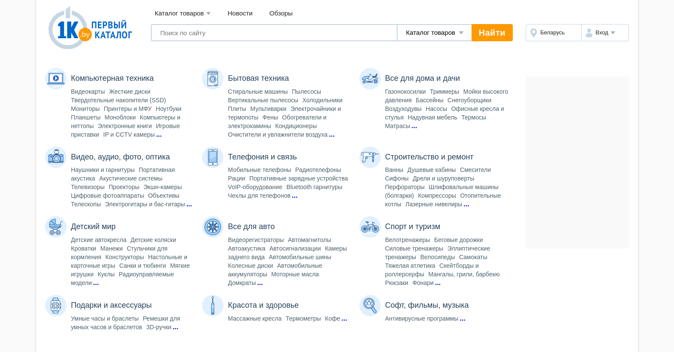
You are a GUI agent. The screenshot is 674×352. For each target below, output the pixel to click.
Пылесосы (306, 91)
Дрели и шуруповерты (443, 178)
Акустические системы (130, 178)
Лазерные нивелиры (433, 204)
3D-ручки (158, 327)
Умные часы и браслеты (105, 318)
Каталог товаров (183, 13)
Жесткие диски (130, 91)
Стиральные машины (258, 91)
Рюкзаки (396, 282)
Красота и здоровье (263, 305)
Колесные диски (250, 265)
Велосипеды (437, 257)
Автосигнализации (295, 248)
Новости (240, 13)
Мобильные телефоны (259, 169)
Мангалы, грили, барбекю (463, 274)
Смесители (475, 169)
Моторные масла (295, 274)
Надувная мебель (432, 117)
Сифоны (397, 178)
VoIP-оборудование (255, 187)
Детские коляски (153, 239)
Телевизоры (87, 187)
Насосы (436, 108)
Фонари (423, 282)
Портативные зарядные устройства (298, 178)
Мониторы (85, 108)
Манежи (111, 248)
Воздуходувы (403, 108)
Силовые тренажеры (414, 248)
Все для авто (251, 226)
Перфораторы (405, 187)
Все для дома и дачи (422, 78)
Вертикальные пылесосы (263, 100)
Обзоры (281, 13)
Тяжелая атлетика (410, 265)
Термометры (303, 318)
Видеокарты (88, 91)
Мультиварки (268, 108)
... (159, 134)
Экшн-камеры (163, 187)
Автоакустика (246, 248)
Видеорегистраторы (256, 239)
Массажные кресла (255, 318)
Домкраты (242, 282)
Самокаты (473, 257)
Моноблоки (120, 117)
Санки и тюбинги (142, 265)
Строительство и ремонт (429, 157)
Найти (492, 32)
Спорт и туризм (413, 226)
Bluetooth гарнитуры (314, 187)
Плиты (237, 108)
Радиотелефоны (318, 169)
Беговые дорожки (458, 239)
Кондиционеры (296, 125)
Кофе (332, 318)
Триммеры (444, 91)
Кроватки (83, 248)
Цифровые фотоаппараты (107, 195)
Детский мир (93, 226)
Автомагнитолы (309, 239)
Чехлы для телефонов (259, 195)
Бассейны (429, 100)
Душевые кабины (431, 169)
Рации (236, 178)
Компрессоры (437, 195)
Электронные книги (125, 125)
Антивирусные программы (422, 318)
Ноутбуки (168, 108)
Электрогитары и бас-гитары (145, 204)
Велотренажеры (407, 239)
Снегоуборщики (469, 100)
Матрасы (397, 125)
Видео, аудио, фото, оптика (120, 157)
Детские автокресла (98, 239)
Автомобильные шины (300, 257)
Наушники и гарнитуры (103, 169)
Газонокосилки (405, 91)
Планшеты (86, 117)
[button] (605, 32)
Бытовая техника (258, 78)
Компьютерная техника (112, 78)
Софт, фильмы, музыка (427, 305)
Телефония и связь (262, 157)
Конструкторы (124, 257)
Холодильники (322, 100)
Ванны (394, 169)
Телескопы (86, 204)
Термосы (473, 117)
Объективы (163, 195)
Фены (270, 117)
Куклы (106, 274)
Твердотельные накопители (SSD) (118, 100)
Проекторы (124, 187)
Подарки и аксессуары (111, 305)
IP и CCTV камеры (129, 134)
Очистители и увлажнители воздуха (278, 134)
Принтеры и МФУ (128, 108)
